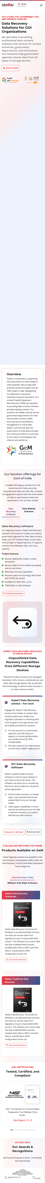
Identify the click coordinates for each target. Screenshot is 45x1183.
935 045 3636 (10, 68)
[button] (12, 1130)
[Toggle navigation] (41, 5)
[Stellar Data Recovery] (8, 4)
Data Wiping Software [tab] (28, 510)
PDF (22, 1120)
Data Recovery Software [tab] (11, 511)
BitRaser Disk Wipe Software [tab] (22, 883)
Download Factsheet (13, 593)
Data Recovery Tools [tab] (22, 877)
